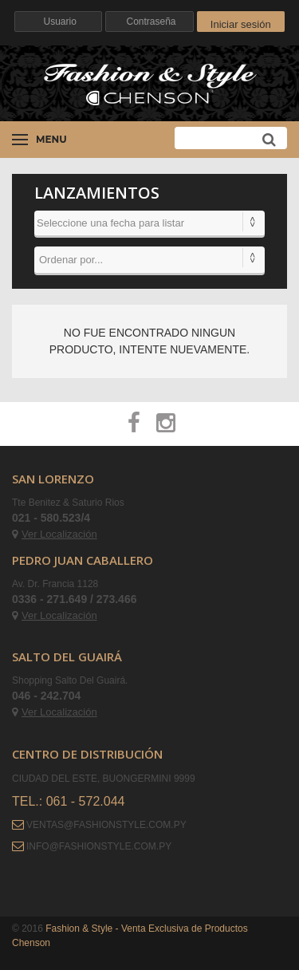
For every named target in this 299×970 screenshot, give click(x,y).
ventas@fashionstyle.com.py (106, 824)
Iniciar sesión (240, 24)
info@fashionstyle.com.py (98, 846)
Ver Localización (54, 534)
